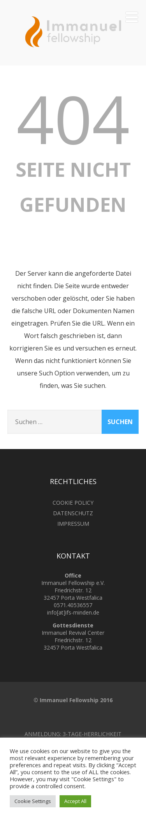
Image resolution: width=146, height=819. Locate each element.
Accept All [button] (75, 801)
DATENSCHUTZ (73, 513)
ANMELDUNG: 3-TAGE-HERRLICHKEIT (73, 734)
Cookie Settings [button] (32, 801)
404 (73, 118)
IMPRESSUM (73, 523)
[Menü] (132, 16)
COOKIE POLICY (73, 502)
